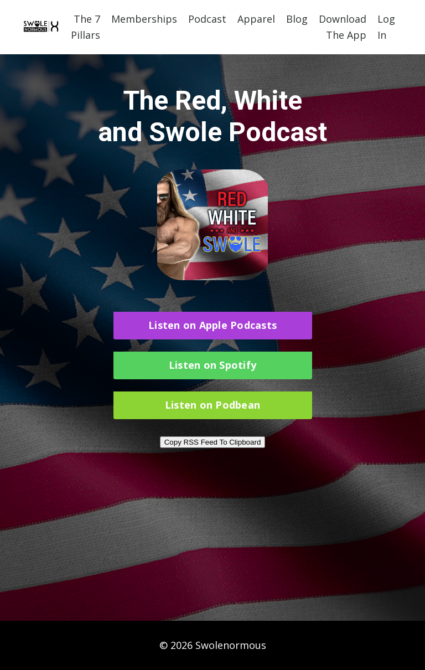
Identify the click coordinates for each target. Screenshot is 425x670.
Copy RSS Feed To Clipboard (212, 442)
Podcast (207, 18)
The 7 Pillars (85, 27)
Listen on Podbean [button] (212, 404)
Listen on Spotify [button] (212, 365)
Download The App (342, 27)
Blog (297, 18)
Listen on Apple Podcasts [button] (212, 325)
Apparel (256, 18)
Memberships (144, 18)
